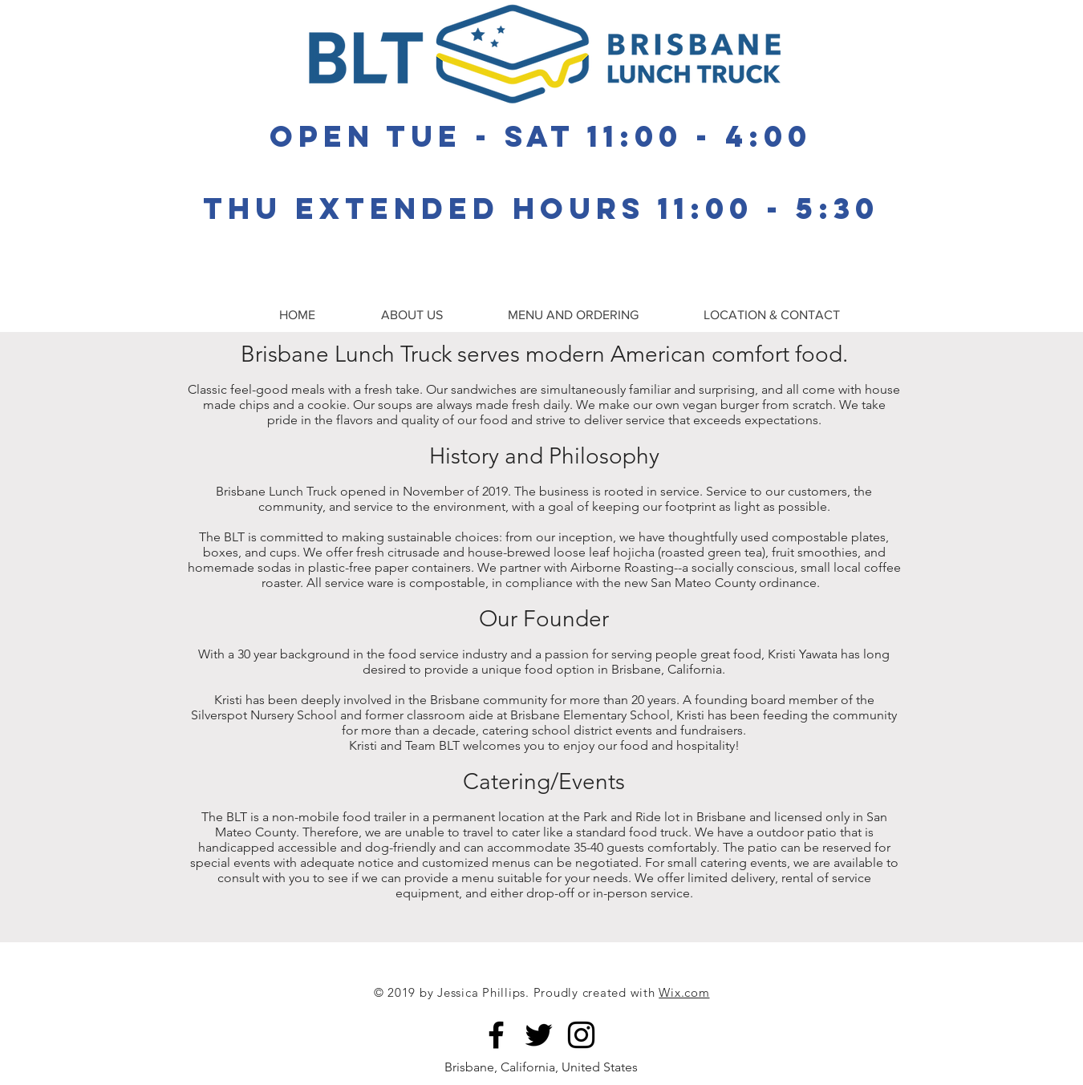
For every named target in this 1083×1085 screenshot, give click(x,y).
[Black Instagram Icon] (581, 1035)
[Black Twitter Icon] (539, 1035)
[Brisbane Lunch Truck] (496, 1035)
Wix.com (684, 992)
